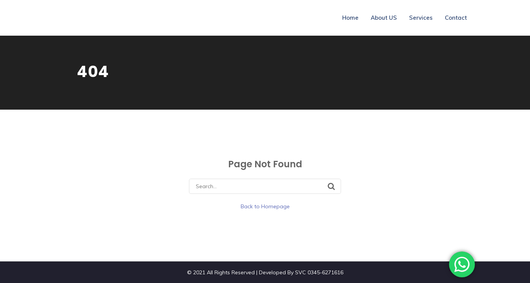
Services (421, 17)
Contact (456, 17)
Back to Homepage (265, 206)
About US (384, 17)
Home (350, 17)
